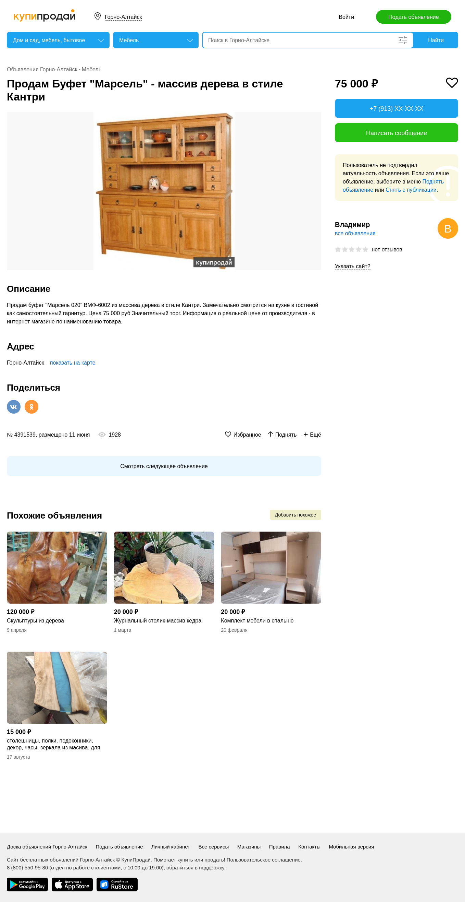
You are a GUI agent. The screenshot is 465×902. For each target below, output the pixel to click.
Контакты (309, 847)
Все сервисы (213, 847)
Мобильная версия (351, 847)
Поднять (286, 435)
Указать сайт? (352, 266)
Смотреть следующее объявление (164, 466)
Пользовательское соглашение (264, 860)
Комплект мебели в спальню (257, 621)
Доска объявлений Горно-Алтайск (47, 847)
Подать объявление (413, 17)
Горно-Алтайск (123, 17)
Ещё (315, 435)
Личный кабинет (170, 847)
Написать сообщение (396, 133)
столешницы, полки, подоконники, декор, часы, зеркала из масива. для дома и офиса (53, 744)
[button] (315, 118)
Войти (346, 17)
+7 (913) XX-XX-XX (397, 108)
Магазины (249, 847)
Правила (279, 847)
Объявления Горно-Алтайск (42, 69)
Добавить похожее (295, 515)
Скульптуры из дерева (35, 621)
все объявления (355, 233)
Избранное (247, 435)
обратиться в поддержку (195, 867)
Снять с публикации (411, 190)
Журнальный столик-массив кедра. (158, 621)
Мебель (91, 69)
